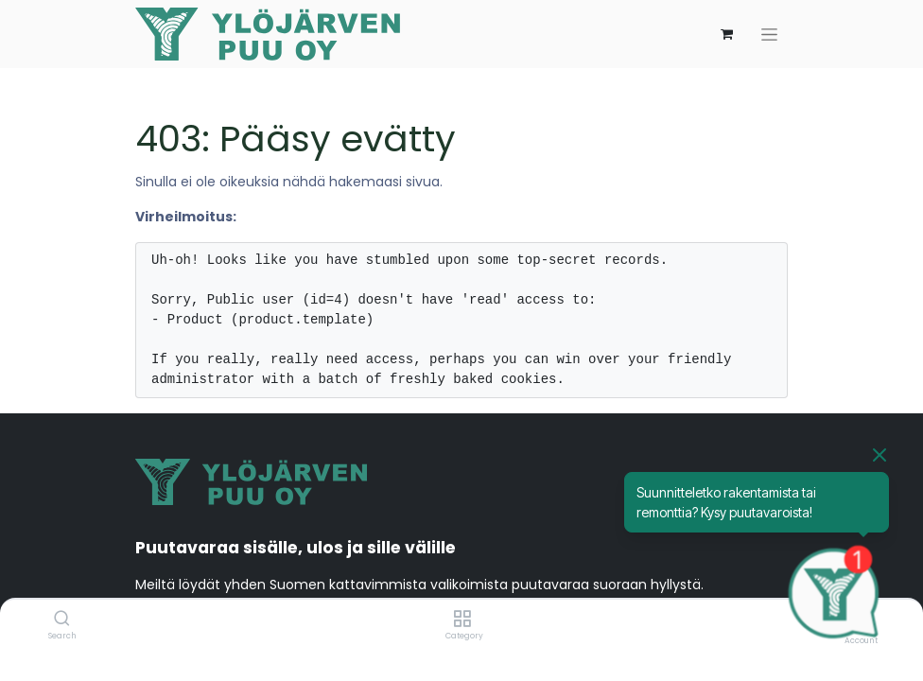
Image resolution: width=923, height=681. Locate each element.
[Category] (462, 619)
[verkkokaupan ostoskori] (726, 34)
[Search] (62, 619)
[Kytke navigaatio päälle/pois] (769, 34)
